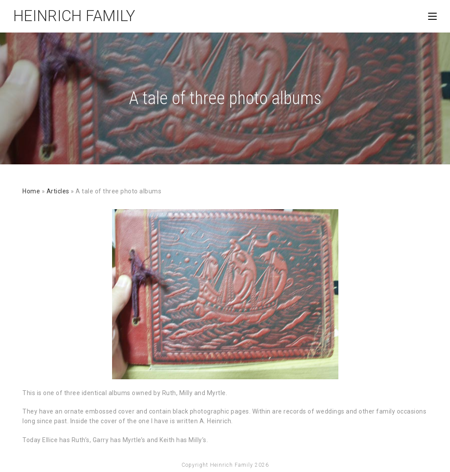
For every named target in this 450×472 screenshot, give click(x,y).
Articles (58, 191)
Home (31, 191)
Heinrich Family (74, 16)
